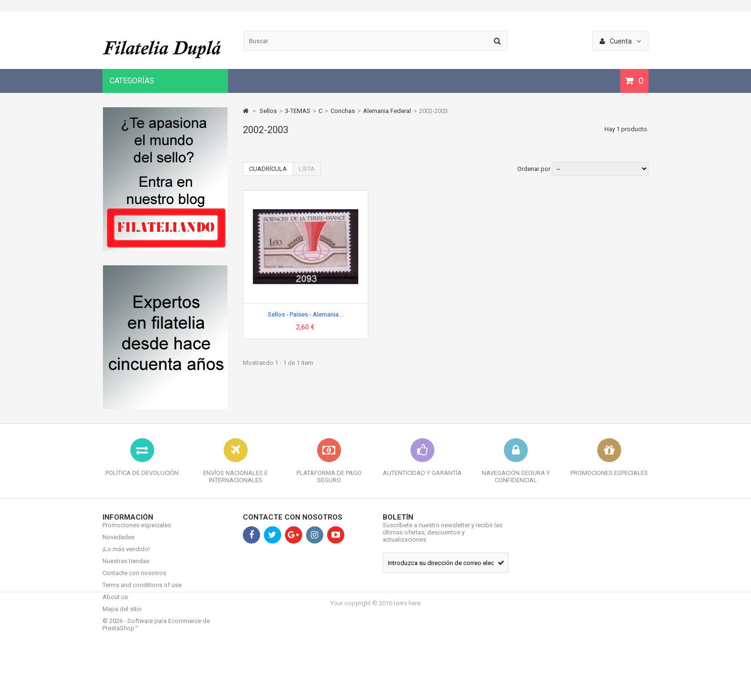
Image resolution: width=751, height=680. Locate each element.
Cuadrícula (268, 168)
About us (115, 604)
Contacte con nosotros (134, 580)
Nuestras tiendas (125, 568)
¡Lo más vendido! (126, 556)
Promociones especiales (136, 532)
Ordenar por (533, 168)
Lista (307, 168)
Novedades (118, 544)
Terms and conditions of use (142, 592)
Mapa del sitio (122, 616)
